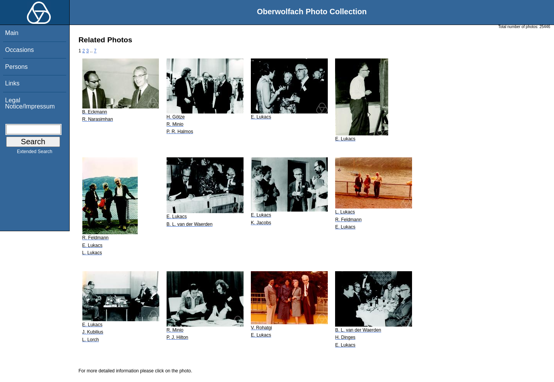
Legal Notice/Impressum (30, 103)
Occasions (19, 50)
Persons (16, 66)
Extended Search (34, 153)
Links (12, 83)
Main (11, 33)
